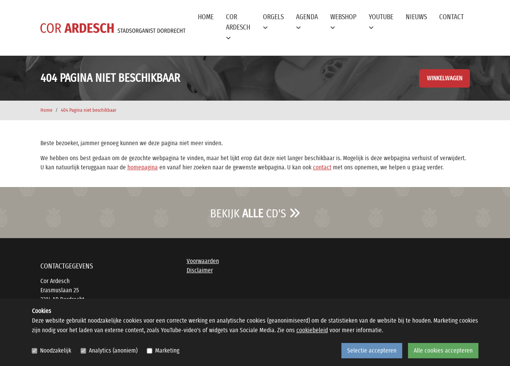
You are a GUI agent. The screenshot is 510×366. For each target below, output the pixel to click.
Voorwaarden (203, 261)
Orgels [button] (273, 22)
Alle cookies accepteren (443, 351)
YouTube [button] (381, 22)
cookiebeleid (312, 330)
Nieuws (416, 17)
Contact (451, 17)
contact (322, 167)
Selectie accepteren (371, 351)
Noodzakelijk (55, 351)
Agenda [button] (307, 22)
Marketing (167, 351)
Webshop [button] (343, 22)
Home (206, 17)
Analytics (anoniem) (113, 351)
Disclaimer (200, 270)
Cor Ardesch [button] (238, 27)
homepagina (142, 167)
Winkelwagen (444, 78)
